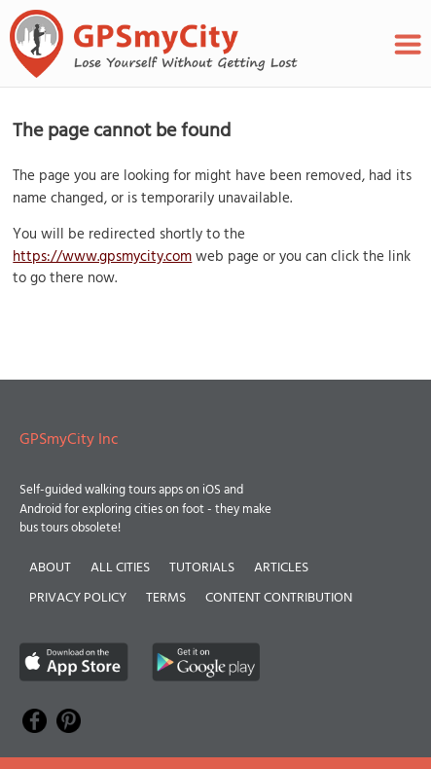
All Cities (120, 568)
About (50, 568)
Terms (166, 598)
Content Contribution (278, 598)
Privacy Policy (77, 598)
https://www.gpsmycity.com (102, 257)
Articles (281, 568)
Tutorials (201, 568)
